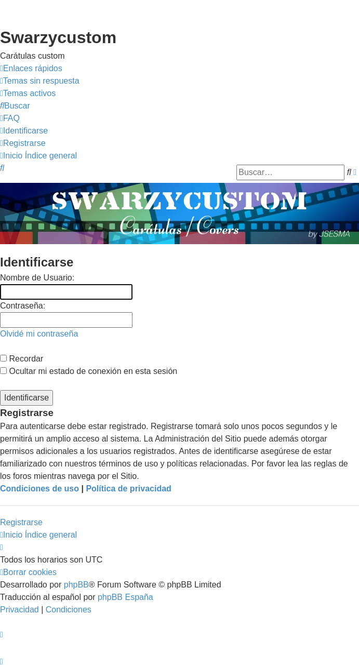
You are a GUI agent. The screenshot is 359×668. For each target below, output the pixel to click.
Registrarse (21, 522)
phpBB (76, 584)
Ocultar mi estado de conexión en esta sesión (88, 371)
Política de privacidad (128, 488)
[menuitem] (39, 81)
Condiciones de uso (39, 488)
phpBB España (125, 597)
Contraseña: (22, 305)
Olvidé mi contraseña (39, 333)
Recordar (21, 358)
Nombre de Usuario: (37, 277)
